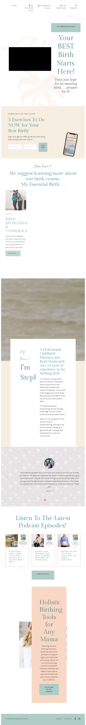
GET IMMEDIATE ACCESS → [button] (66, 27)
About (59, 719)
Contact (68, 719)
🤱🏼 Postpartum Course (44, 7)
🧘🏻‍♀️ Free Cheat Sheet (61, 7)
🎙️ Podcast (73, 7)
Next (79, 476)
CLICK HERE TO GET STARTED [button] (49, 689)
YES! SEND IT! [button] (43, 147)
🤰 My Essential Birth (29, 8)
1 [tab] (41, 500)
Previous (7, 476)
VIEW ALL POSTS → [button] (43, 575)
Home (14, 5)
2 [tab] (45, 500)
